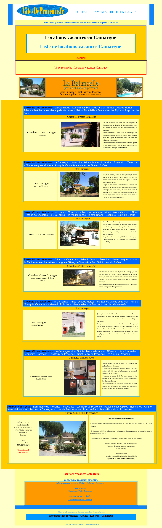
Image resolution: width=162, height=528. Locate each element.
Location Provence (99, 512)
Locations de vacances (70, 512)
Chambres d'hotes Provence (80, 491)
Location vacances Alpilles (80, 496)
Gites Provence (80, 488)
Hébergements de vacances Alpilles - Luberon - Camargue (80, 483)
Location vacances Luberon (80, 499)
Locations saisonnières (85, 512)
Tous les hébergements (81, 518)
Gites (60, 512)
